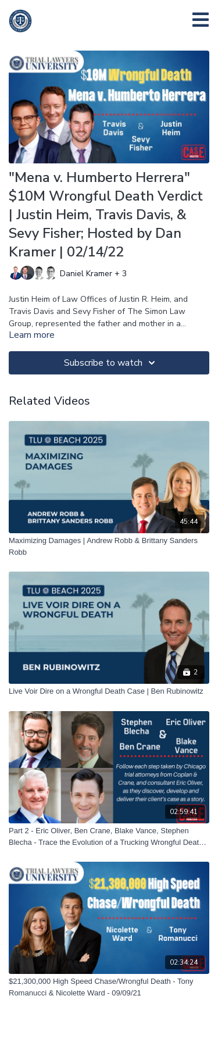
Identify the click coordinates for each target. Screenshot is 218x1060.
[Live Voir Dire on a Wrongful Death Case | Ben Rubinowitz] (109, 691)
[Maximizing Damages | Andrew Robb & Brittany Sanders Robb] (109, 546)
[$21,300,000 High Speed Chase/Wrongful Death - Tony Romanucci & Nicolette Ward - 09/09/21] (109, 987)
